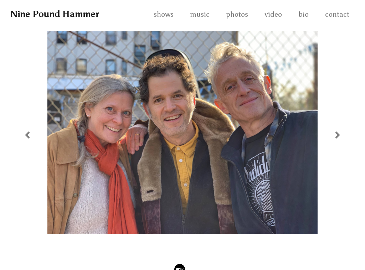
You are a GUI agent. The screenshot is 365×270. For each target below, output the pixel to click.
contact (337, 14)
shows (164, 14)
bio (303, 14)
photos (237, 14)
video (273, 14)
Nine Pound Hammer (54, 14)
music (200, 14)
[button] (27, 135)
